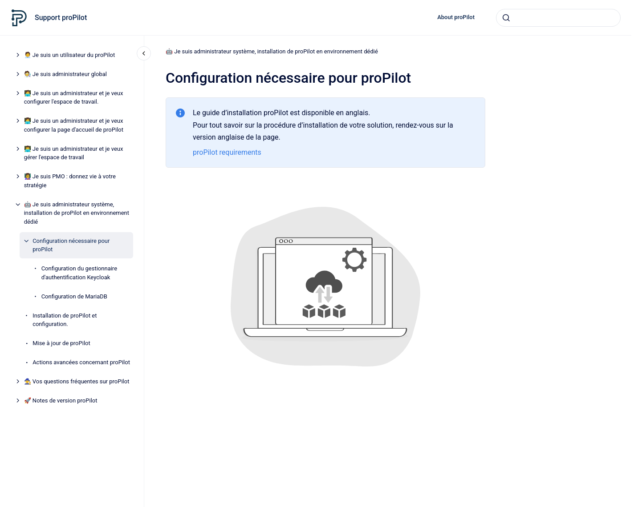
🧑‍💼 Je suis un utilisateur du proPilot (69, 55)
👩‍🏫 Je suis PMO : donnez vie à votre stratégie (70, 181)
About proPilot (456, 17)
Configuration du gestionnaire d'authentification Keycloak (79, 273)
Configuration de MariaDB (74, 296)
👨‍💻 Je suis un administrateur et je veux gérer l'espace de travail (73, 153)
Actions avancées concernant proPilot (81, 362)
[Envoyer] (506, 18)
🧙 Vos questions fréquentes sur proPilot (77, 381)
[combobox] (558, 17)
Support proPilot (61, 17)
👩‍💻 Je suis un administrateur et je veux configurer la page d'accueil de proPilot (73, 125)
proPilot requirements (227, 152)
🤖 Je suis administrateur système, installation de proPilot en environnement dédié (76, 213)
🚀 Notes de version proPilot (61, 400)
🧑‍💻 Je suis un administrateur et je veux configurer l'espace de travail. (73, 97)
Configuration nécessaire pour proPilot (71, 245)
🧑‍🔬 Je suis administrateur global (65, 74)
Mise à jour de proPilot (61, 343)
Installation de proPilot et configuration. (65, 320)
